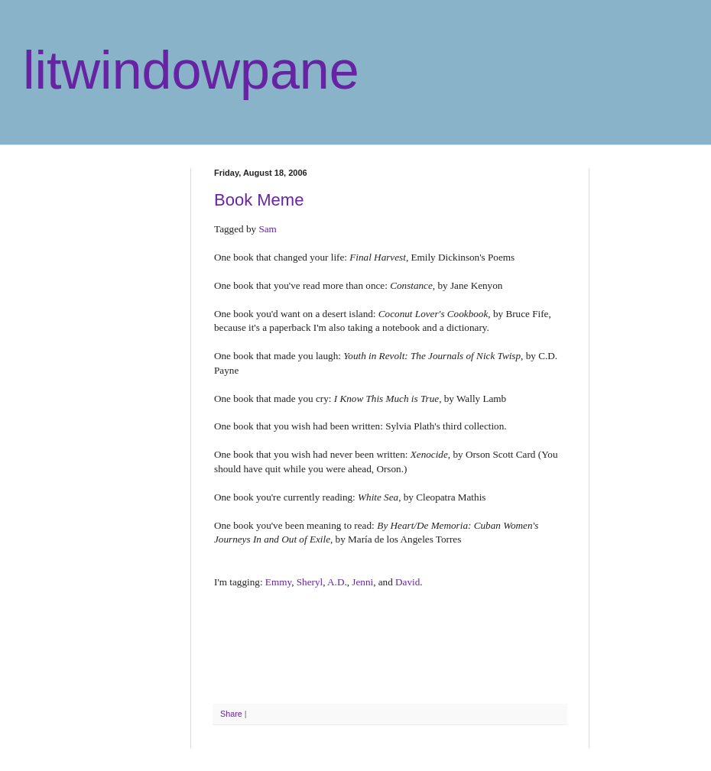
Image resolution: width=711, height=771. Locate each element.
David (407, 582)
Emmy (278, 582)
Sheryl (310, 582)
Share (231, 713)
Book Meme (259, 199)
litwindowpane (191, 70)
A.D (335, 582)
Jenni (362, 582)
